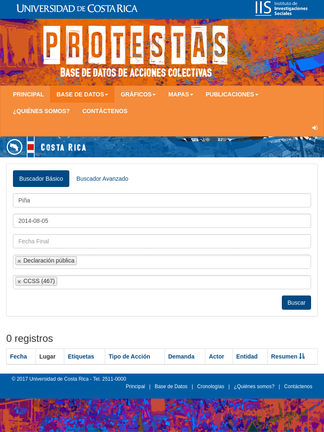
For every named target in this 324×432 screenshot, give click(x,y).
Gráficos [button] (138, 94)
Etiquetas (81, 356)
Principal (28, 94)
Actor (216, 356)
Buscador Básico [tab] (41, 178)
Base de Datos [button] (82, 94)
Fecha (18, 356)
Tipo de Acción (129, 356)
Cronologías (210, 386)
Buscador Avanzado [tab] (102, 178)
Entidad (247, 356)
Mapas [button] (180, 94)
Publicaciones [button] (232, 94)
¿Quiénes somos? (41, 111)
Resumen (288, 356)
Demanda (181, 356)
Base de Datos (170, 386)
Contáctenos (104, 111)
